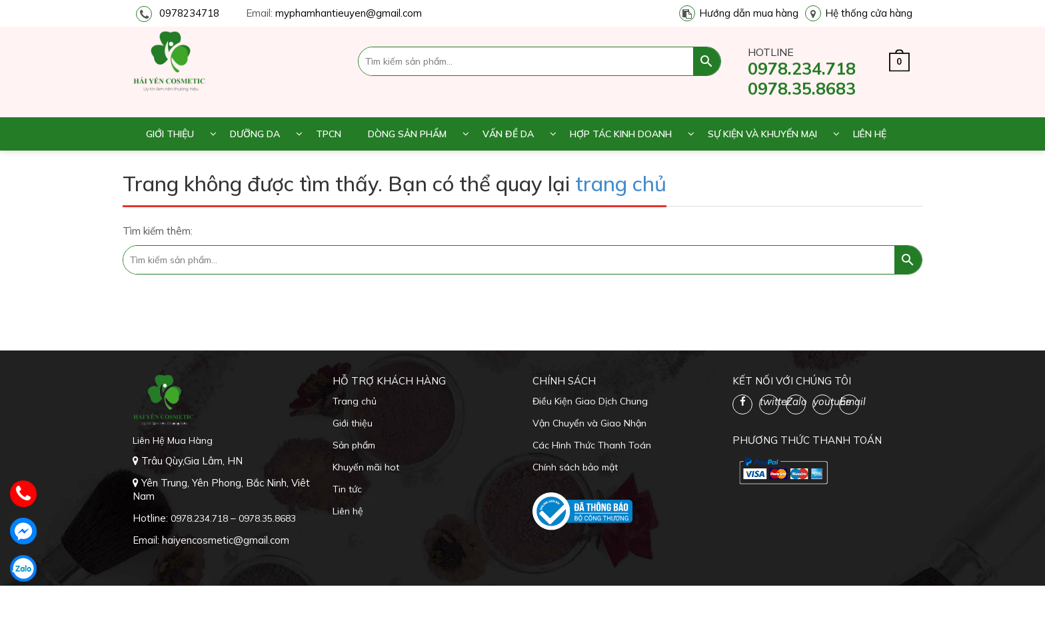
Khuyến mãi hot (366, 467)
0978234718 (189, 13)
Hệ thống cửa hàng (868, 13)
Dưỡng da (255, 134)
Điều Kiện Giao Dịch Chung (590, 401)
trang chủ (620, 184)
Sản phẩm (354, 445)
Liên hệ (869, 134)
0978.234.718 (802, 68)
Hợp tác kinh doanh (621, 134)
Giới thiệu (170, 134)
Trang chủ (355, 401)
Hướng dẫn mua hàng (748, 13)
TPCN (328, 134)
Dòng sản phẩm (407, 134)
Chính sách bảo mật (575, 467)
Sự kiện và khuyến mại (762, 134)
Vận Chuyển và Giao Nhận (589, 423)
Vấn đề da (508, 134)
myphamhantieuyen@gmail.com (348, 13)
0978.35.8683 (802, 88)
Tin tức (347, 489)
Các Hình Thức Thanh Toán (591, 445)
